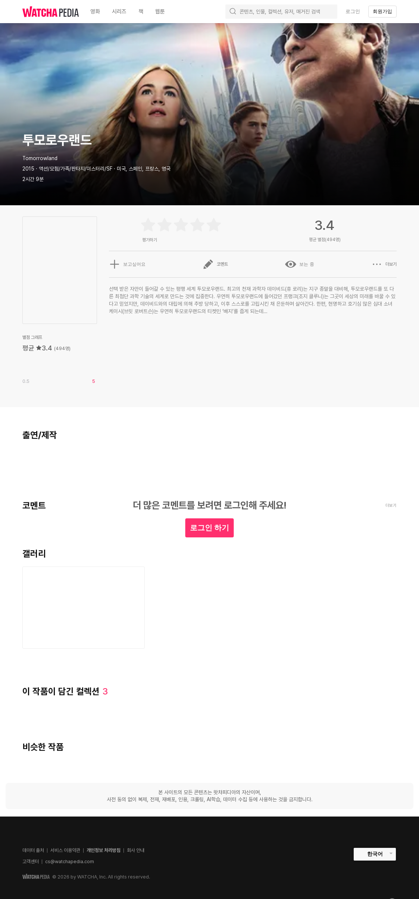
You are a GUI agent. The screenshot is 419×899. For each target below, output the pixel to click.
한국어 (375, 854)
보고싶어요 (127, 264)
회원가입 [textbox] (382, 11)
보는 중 (299, 264)
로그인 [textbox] (352, 11)
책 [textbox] (140, 11)
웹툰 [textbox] (160, 11)
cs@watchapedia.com (69, 861)
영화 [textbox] (95, 11)
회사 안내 (135, 850)
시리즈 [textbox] (119, 11)
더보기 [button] (384, 264)
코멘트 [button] (215, 264)
